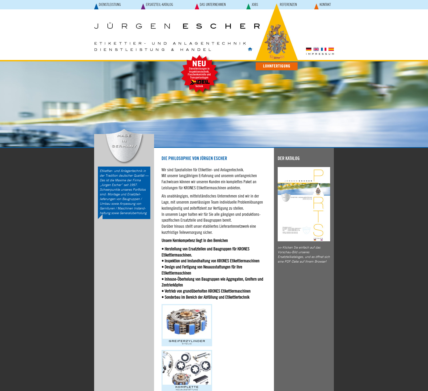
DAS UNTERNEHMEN (213, 5)
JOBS (255, 5)
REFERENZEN (288, 5)
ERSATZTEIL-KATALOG (159, 5)
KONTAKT (325, 5)
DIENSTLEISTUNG (110, 5)
